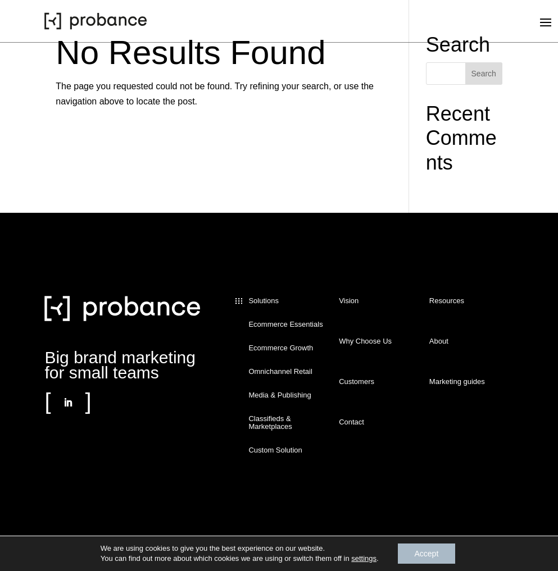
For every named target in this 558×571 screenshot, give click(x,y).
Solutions (263, 301)
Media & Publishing (279, 395)
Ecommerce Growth (280, 348)
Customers (356, 382)
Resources (446, 301)
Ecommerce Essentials (285, 324)
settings (363, 558)
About (438, 341)
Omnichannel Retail (280, 372)
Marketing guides (457, 382)
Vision (349, 301)
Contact (351, 422)
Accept (427, 553)
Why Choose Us (365, 341)
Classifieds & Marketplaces (270, 423)
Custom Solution (275, 450)
